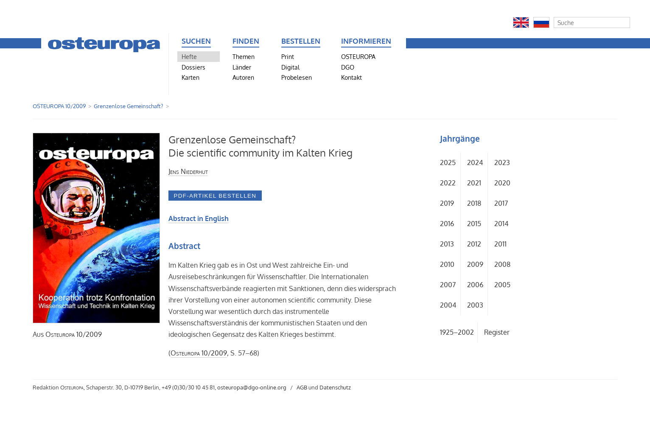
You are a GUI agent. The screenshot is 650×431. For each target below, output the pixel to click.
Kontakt (351, 77)
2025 (448, 162)
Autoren (243, 77)
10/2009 (73, 334)
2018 (474, 203)
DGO (347, 67)
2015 (474, 223)
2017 (501, 203)
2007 (448, 284)
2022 (448, 183)
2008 (502, 264)
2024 (475, 162)
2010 (447, 264)
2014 (501, 223)
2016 (447, 223)
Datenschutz (335, 387)
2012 (474, 244)
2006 (475, 284)
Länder (242, 67)
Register (497, 332)
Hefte (189, 56)
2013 (447, 244)
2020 (502, 183)
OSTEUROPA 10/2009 (59, 106)
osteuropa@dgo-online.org (251, 387)
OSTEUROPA (358, 56)
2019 (447, 203)
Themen (244, 56)
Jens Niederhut (188, 171)
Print (287, 56)
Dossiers (193, 67)
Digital (290, 67)
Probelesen (296, 77)
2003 (475, 305)
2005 (502, 284)
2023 (502, 162)
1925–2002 (457, 332)
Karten (190, 77)
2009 (475, 264)
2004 (448, 305)
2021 (474, 183)
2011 (500, 244)
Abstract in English (198, 218)
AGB (302, 387)
